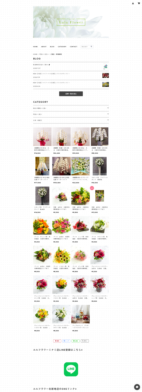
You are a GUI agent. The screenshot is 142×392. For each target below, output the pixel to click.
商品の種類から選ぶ (39, 108)
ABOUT (44, 47)
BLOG (52, 47)
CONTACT (73, 47)
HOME (35, 47)
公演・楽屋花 (37, 120)
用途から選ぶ (43, 54)
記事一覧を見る (71, 94)
